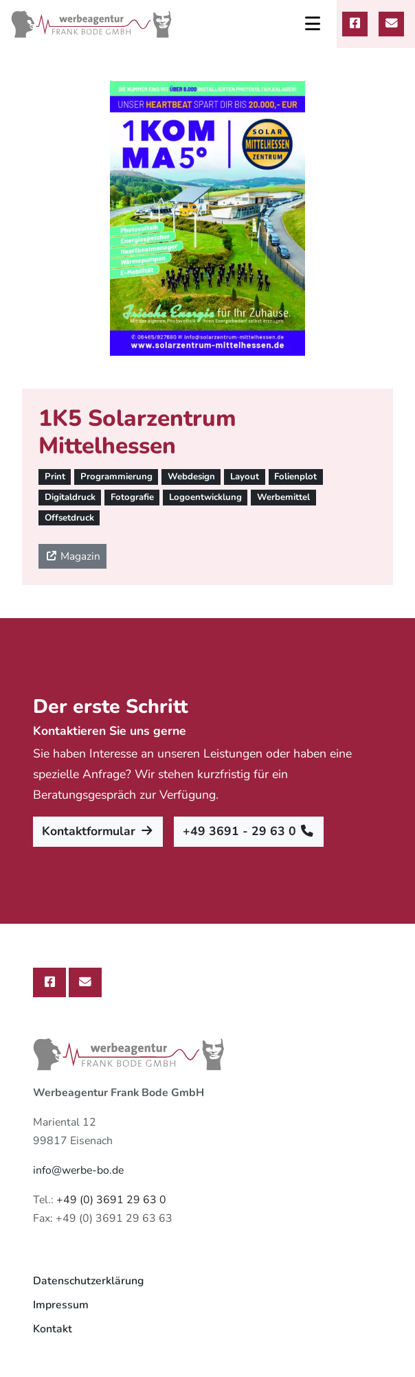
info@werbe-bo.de (78, 1170)
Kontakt (52, 1328)
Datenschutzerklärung (88, 1280)
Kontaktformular (98, 831)
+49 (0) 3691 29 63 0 (111, 1199)
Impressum (61, 1304)
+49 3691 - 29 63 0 (249, 831)
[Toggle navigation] (313, 24)
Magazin (72, 556)
